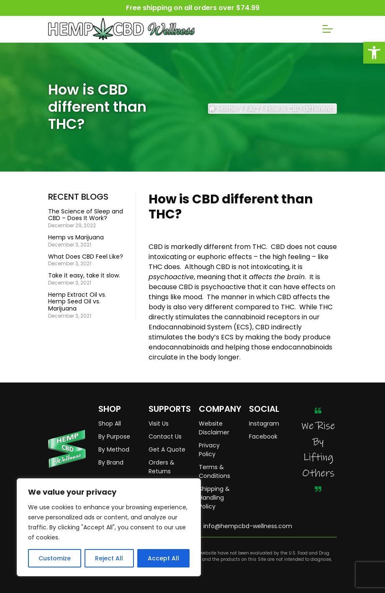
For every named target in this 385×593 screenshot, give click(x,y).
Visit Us (159, 423)
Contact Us (165, 436)
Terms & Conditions (214, 471)
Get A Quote (167, 449)
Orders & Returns (162, 466)
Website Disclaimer (214, 427)
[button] (374, 53)
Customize (54, 558)
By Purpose (114, 436)
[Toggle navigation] (327, 29)
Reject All (109, 558)
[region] (109, 527)
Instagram (264, 423)
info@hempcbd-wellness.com (247, 526)
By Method (113, 449)
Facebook (263, 436)
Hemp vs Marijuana (76, 237)
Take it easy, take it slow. (84, 275)
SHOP (109, 409)
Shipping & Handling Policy (214, 498)
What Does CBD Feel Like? (85, 256)
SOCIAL (264, 409)
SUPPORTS (167, 409)
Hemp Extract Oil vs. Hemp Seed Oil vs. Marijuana (77, 301)
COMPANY (217, 409)
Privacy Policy (209, 449)
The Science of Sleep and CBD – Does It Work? (85, 215)
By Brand (110, 462)
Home (223, 108)
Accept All (163, 558)
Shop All (109, 423)
